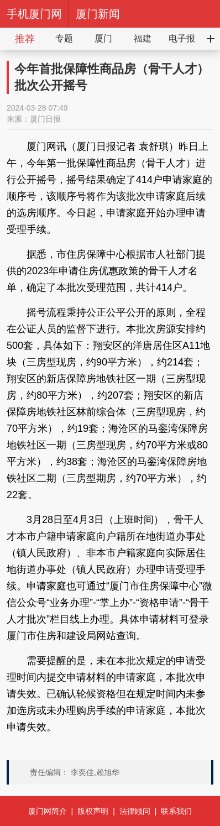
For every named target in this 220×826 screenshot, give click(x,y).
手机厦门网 (34, 14)
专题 (64, 38)
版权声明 (92, 811)
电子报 (182, 38)
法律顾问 (134, 811)
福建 (142, 38)
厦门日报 (45, 118)
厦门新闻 (98, 14)
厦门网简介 (47, 811)
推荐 (25, 38)
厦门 (103, 38)
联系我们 (176, 811)
